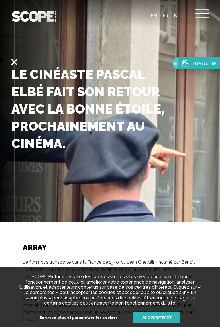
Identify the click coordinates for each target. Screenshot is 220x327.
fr (165, 15)
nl (177, 15)
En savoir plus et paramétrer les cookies (79, 318)
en (154, 15)
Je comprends (157, 317)
